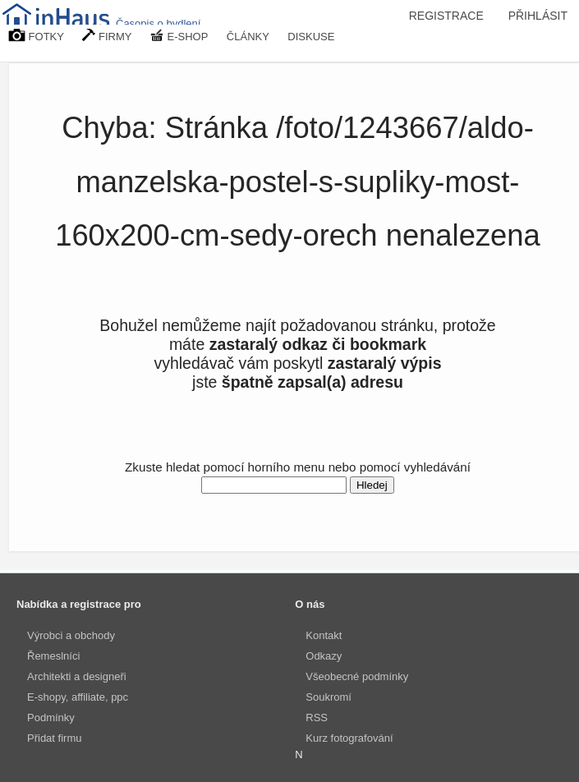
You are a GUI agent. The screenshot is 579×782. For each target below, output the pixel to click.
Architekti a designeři (76, 676)
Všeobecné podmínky (357, 676)
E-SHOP (179, 36)
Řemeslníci (53, 656)
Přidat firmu (54, 738)
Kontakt (324, 635)
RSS (317, 717)
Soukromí (329, 697)
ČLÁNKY (248, 36)
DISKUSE (310, 36)
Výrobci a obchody (71, 635)
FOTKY (36, 36)
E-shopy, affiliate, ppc (77, 697)
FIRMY (106, 36)
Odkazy (324, 656)
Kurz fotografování (349, 738)
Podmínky (51, 717)
